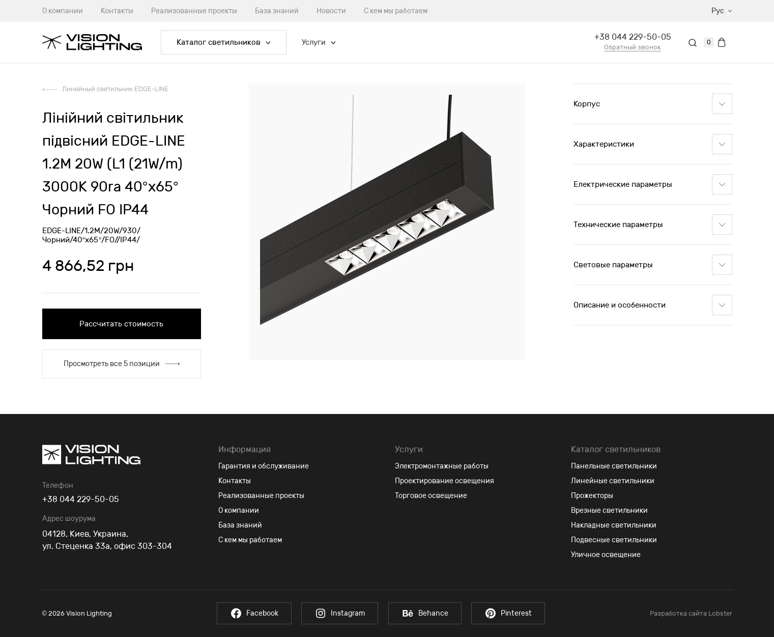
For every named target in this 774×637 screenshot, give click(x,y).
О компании (62, 11)
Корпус (653, 104)
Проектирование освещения (444, 481)
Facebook (249, 613)
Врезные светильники (609, 510)
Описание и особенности (653, 305)
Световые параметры (653, 265)
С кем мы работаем (395, 11)
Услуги (319, 42)
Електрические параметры (653, 184)
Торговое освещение (431, 495)
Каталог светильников (224, 42)
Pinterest (512, 613)
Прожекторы (592, 495)
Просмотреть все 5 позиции (122, 363)
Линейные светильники (612, 481)
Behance (426, 613)
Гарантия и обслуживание (263, 466)
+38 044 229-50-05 (632, 37)
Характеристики (653, 144)
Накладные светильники (613, 525)
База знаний (277, 11)
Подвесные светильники (614, 540)
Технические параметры (653, 224)
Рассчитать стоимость (121, 323)
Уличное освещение (606, 554)
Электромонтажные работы (442, 466)
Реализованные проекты (194, 11)
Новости (331, 11)
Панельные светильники (614, 466)
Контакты (117, 11)
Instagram (338, 613)
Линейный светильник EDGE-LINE (115, 89)
